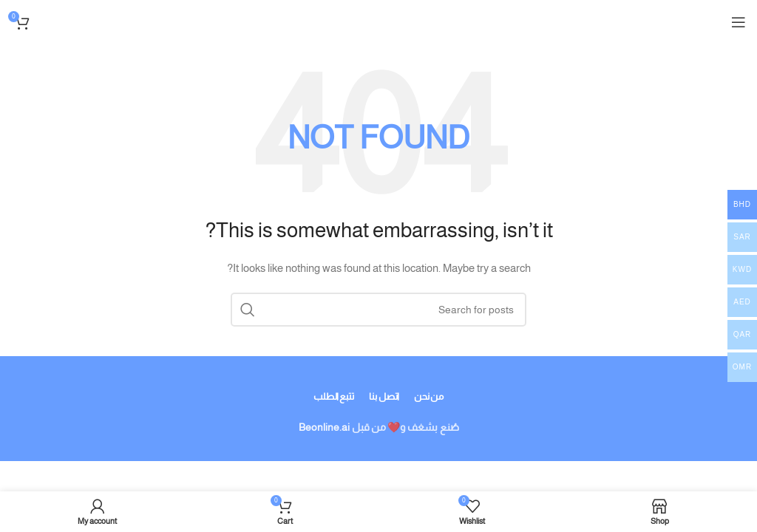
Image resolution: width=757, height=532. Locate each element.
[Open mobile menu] (738, 22)
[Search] (378, 310)
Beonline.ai (324, 427)
